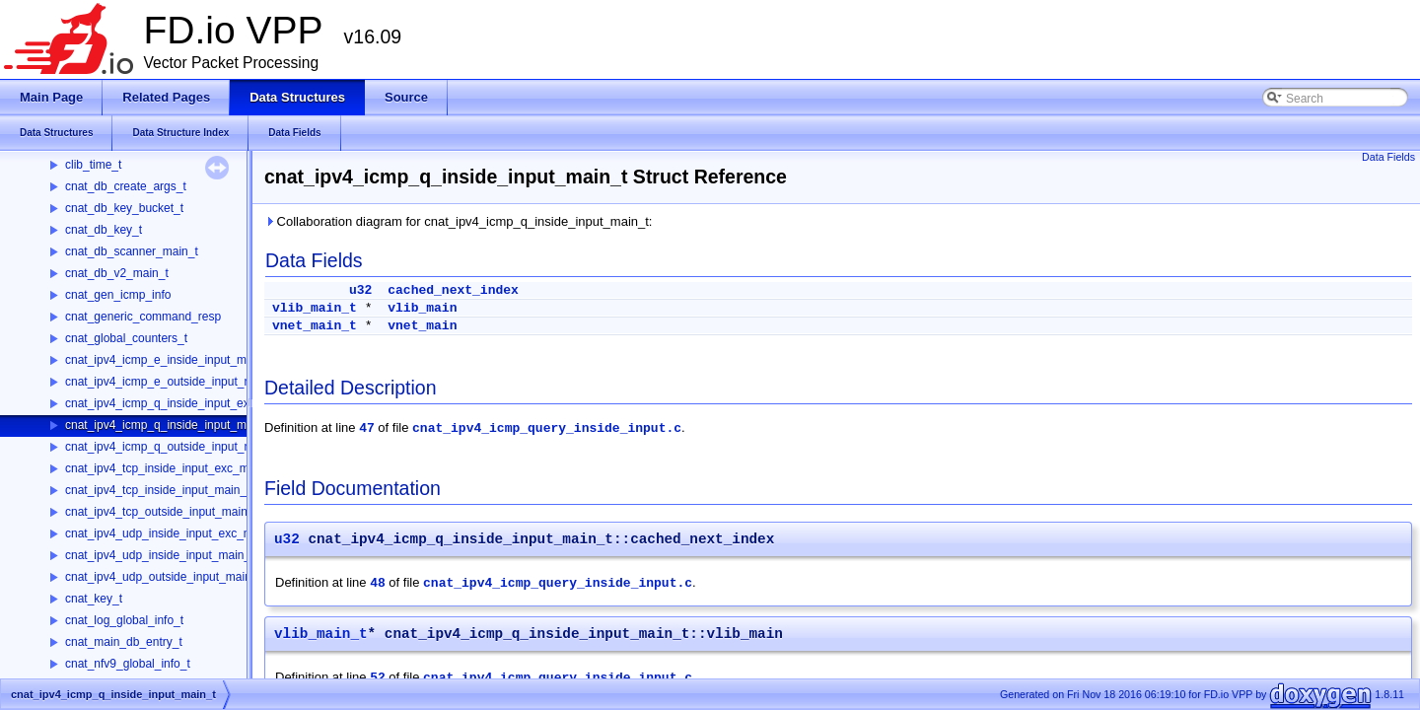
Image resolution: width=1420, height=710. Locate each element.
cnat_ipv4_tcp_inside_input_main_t (157, 490)
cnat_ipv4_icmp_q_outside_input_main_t (172, 447)
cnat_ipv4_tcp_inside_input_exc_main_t (170, 468)
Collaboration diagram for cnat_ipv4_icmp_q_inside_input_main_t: (458, 221)
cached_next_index (453, 290)
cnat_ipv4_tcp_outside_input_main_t (161, 512)
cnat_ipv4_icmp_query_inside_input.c (546, 428)
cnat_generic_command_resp (143, 316)
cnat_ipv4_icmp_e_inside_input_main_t (168, 360)
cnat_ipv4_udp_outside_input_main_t (163, 577)
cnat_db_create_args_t (125, 186)
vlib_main (422, 308)
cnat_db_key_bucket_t (124, 208)
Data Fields (1388, 157)
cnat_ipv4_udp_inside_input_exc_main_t (172, 533)
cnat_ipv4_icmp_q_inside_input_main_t (168, 425)
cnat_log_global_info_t (124, 620)
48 (378, 583)
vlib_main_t (314, 308)
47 (367, 428)
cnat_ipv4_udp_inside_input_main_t (159, 555)
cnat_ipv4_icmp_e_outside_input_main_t (172, 382)
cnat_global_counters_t (126, 338)
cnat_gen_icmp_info (118, 295)
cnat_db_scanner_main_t (131, 251)
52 (378, 678)
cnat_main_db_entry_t (123, 642)
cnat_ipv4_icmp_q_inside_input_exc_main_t (181, 403)
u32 (360, 290)
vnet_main (422, 326)
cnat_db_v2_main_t (117, 273)
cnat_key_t (93, 598)
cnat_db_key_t (103, 230)
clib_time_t (93, 165)
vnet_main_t (314, 326)
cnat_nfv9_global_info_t (127, 664)
